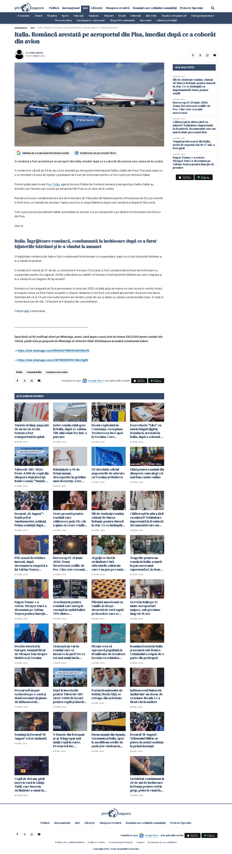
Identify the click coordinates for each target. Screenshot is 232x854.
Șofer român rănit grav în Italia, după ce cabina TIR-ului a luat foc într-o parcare (70, 431)
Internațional (70, 7)
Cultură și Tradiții (166, 20)
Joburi (38, 15)
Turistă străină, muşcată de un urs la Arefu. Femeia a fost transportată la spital (32, 431)
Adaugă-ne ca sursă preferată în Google (45, 152)
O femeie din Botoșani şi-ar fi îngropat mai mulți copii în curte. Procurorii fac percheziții (68, 740)
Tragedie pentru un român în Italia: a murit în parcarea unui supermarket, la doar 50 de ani (146, 563)
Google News (96, 380)
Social (122, 15)
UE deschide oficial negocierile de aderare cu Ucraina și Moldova (108, 473)
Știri (85, 7)
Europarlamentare (203, 15)
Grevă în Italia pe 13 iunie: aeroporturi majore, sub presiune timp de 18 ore (145, 608)
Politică (54, 7)
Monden (52, 15)
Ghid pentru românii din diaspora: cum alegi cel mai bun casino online (147, 473)
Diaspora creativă (118, 7)
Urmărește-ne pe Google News (98, 152)
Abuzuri (108, 15)
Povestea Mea (63, 20)
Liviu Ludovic (36, 52)
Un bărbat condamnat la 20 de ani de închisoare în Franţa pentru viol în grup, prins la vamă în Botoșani (147, 784)
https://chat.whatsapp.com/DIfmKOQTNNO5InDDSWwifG (53, 350)
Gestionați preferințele (121, 842)
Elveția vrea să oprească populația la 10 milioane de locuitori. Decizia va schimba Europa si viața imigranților (109, 652)
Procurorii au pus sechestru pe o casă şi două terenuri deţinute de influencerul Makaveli (31, 696)
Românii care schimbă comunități (155, 7)
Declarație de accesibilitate (162, 842)
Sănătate (94, 15)
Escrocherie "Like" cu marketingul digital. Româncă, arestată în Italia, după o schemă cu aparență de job (147, 431)
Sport (65, 15)
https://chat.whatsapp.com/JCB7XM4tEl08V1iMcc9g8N (53, 360)
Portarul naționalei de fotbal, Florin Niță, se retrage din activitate (107, 694)
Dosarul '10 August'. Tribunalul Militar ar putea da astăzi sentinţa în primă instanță (146, 740)
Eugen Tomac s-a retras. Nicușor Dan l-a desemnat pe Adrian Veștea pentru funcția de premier (31, 608)
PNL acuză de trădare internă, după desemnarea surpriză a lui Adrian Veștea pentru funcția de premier (31, 563)
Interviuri (145, 20)
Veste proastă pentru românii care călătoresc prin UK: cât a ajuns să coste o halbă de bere (69, 519)
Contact (140, 842)
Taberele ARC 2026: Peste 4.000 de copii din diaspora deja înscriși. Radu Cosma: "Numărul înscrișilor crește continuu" (32, 475)
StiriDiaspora (21, 27)
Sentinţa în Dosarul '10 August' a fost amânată (31, 736)
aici (26, 311)
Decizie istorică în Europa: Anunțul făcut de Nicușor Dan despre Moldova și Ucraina (31, 652)
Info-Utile (151, 15)
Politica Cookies (96, 842)
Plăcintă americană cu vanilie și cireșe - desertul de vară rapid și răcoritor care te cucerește (107, 608)
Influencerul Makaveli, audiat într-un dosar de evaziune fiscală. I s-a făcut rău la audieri (146, 696)
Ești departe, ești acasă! (91, 20)
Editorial (135, 15)
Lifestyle (97, 7)
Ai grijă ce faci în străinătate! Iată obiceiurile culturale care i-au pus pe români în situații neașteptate (108, 563)
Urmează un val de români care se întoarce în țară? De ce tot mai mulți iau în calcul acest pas (69, 652)
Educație (78, 15)
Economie (24, 15)
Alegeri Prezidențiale (122, 20)
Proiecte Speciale (191, 7)
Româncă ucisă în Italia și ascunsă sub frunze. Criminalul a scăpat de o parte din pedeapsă (147, 652)
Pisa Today (53, 184)
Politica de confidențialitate (70, 842)
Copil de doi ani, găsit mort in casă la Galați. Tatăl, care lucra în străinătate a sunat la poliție (30, 784)
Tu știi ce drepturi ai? (174, 15)
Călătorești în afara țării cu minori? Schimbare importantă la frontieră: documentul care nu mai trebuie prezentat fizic (147, 519)
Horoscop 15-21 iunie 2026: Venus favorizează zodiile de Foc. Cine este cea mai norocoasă (68, 563)
